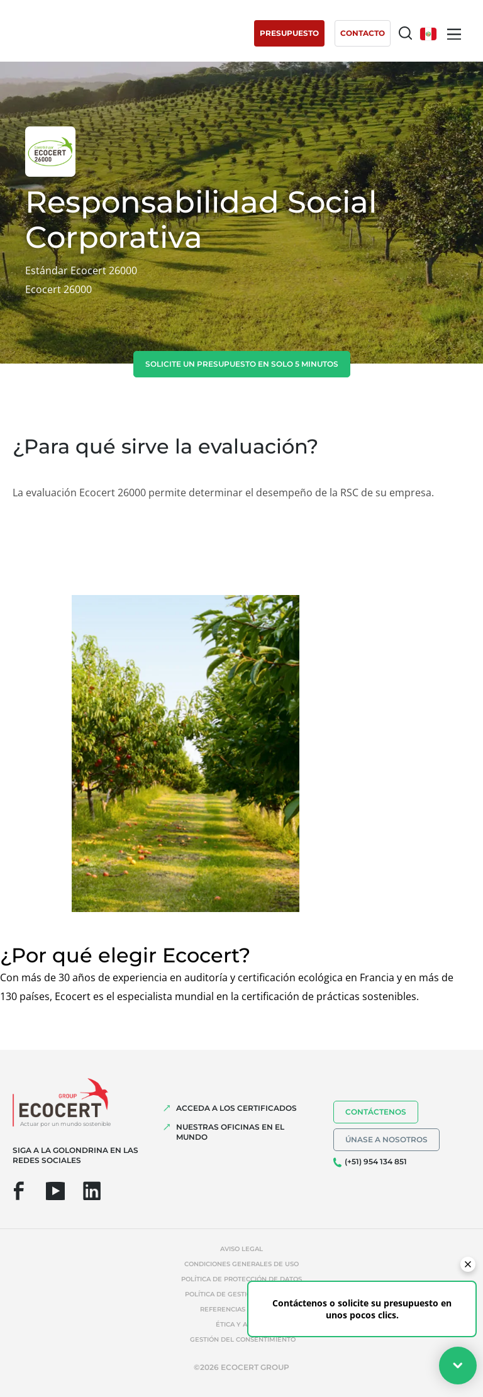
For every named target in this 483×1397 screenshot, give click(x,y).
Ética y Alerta (242, 1324)
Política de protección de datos (241, 1279)
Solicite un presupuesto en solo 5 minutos (241, 364)
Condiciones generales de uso (241, 1264)
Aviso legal (241, 1249)
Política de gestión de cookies (242, 1294)
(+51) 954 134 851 (376, 1161)
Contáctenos (375, 1111)
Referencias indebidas (242, 1309)
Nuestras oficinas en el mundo (230, 1132)
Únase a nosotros (386, 1139)
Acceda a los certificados (236, 1108)
